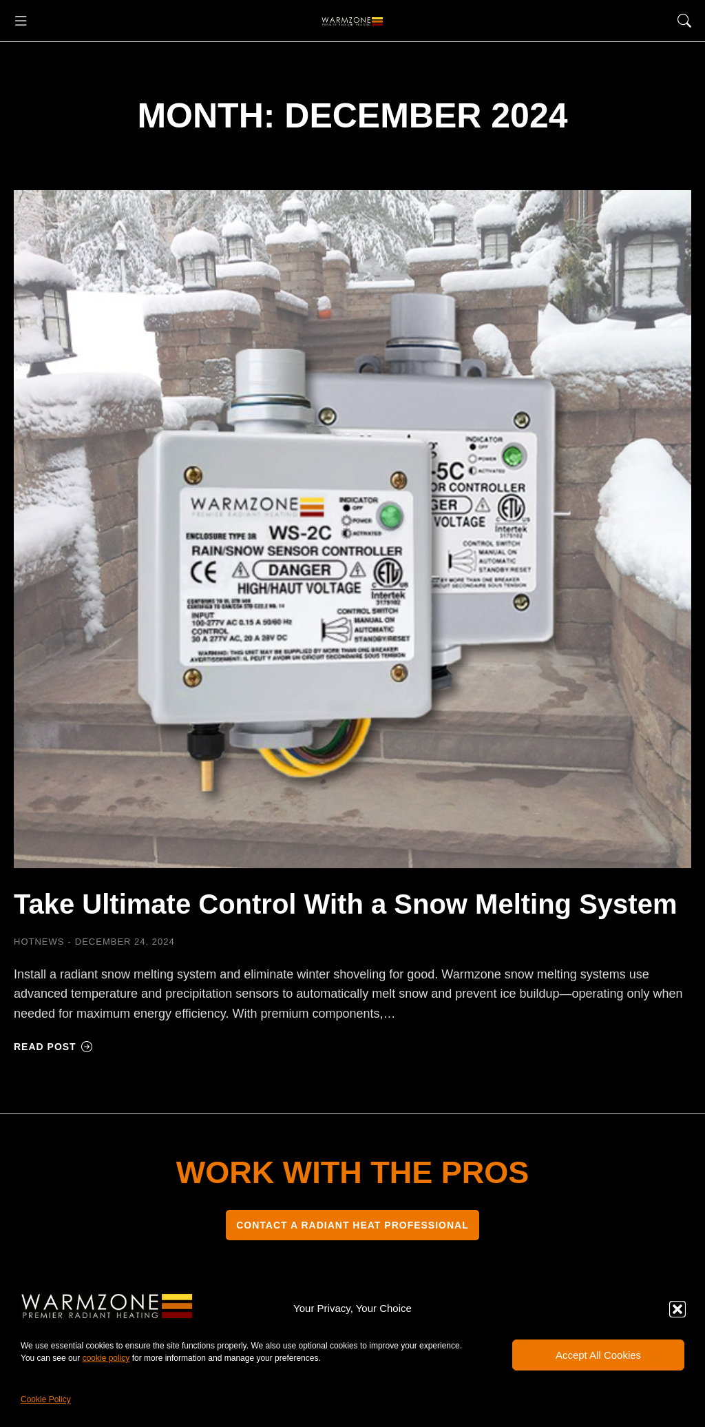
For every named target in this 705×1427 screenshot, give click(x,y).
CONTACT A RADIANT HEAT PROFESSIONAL (352, 1225)
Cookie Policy (46, 1399)
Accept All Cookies (598, 1355)
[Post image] (352, 529)
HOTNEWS (39, 941)
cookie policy (106, 1358)
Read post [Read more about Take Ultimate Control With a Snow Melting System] (53, 1046)
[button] (677, 1309)
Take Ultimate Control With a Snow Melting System (345, 904)
